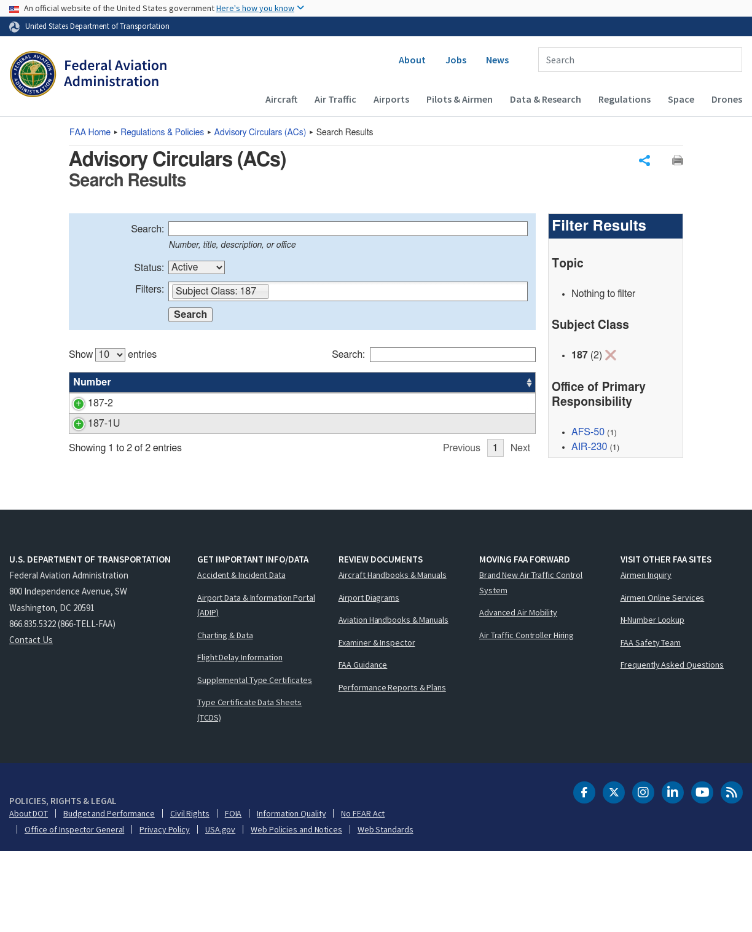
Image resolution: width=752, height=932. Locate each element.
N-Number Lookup (653, 700)
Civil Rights (190, 894)
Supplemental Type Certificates (254, 760)
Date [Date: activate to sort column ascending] (490, 384)
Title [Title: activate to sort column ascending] (138, 384)
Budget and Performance (109, 894)
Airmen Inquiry (646, 655)
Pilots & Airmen (459, 99)
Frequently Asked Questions (672, 745)
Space (681, 99)
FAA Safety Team (651, 723)
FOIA (233, 894)
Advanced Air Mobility (518, 692)
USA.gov (220, 910)
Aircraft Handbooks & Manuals (393, 655)
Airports (391, 99)
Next (520, 530)
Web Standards (385, 910)
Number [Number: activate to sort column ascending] (92, 384)
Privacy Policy (164, 910)
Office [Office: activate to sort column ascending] (447, 384)
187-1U (89, 440)
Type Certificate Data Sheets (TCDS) (249, 790)
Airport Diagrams (369, 678)
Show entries (113, 356)
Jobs (455, 59)
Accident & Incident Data (241, 655)
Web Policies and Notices (296, 910)
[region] (302, 437)
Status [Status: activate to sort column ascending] (402, 384)
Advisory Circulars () (260, 132)
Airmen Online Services (663, 678)
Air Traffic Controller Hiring (526, 715)
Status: (149, 270)
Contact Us (31, 720)
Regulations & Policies (162, 132)
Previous (461, 530)
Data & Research (545, 99)
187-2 (85, 405)
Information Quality (291, 894)
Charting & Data (225, 715)
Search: (147, 231)
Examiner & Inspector (377, 723)
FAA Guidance (363, 745)
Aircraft (281, 99)
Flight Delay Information (240, 737)
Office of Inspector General (74, 910)
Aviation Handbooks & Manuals (393, 700)
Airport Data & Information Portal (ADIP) (256, 686)
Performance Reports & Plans (392, 767)
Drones (726, 99)
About (412, 59)
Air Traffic (335, 99)
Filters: (149, 291)
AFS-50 (588, 434)
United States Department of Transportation (97, 26)
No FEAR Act (363, 894)
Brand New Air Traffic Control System (530, 663)
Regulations (624, 99)
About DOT (28, 894)
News (497, 59)
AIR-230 (589, 449)
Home (90, 132)
